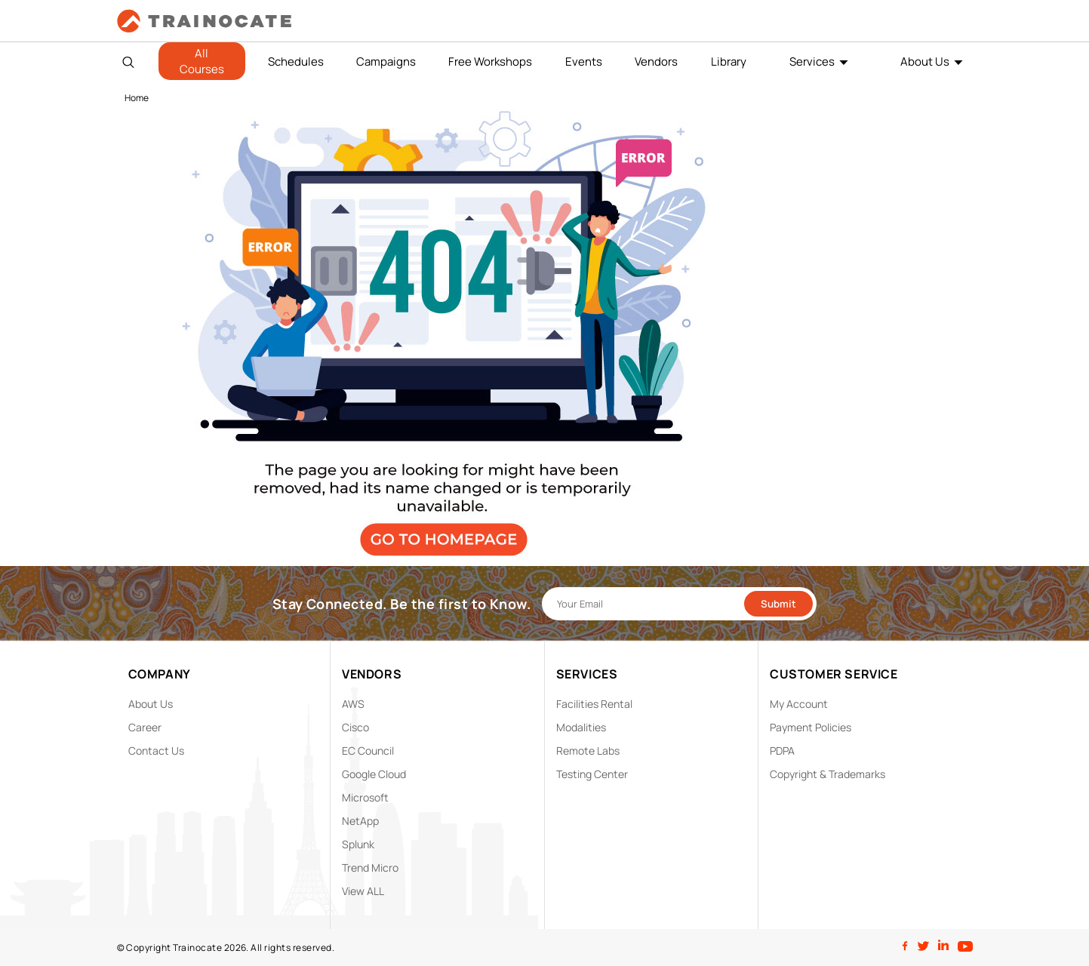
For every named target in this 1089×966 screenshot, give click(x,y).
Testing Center (592, 774)
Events (583, 61)
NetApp (360, 821)
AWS (353, 704)
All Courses (202, 61)
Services (812, 61)
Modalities (581, 727)
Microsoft (365, 797)
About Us (924, 61)
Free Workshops (490, 61)
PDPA (782, 750)
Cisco (355, 727)
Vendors (656, 61)
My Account (799, 704)
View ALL (363, 891)
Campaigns (386, 61)
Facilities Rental (594, 704)
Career (145, 727)
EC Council (368, 750)
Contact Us (156, 750)
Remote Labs (588, 750)
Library (728, 61)
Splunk (358, 844)
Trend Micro (370, 867)
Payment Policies (810, 727)
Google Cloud (374, 774)
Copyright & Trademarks (827, 774)
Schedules (296, 61)
